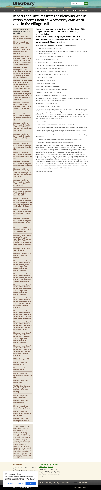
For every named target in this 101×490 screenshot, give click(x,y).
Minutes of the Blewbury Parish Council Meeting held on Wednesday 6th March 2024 (22, 212)
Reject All (20, 483)
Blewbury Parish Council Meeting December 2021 (21, 420)
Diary (28, 10)
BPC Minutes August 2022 (21, 359)
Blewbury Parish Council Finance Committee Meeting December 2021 (22, 413)
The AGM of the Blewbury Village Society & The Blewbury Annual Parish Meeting (21, 389)
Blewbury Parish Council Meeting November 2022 (21, 43)
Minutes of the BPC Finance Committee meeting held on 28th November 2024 (22, 230)
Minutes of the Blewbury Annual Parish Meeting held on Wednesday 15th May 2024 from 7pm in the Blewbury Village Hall (22, 95)
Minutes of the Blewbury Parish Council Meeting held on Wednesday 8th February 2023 (22, 221)
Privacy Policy (77, 487)
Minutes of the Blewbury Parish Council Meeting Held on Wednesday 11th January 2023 (22, 137)
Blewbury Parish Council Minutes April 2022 (20, 381)
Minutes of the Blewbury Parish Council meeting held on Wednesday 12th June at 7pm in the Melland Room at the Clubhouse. (22, 172)
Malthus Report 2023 (19, 444)
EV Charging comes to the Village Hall (49, 465)
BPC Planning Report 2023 (21, 433)
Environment (65, 10)
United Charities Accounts (20, 440)
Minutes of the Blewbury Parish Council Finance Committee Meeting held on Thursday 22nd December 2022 (22, 106)
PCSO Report (23, 457)
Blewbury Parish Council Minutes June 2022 (20, 369)
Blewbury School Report (20, 446)
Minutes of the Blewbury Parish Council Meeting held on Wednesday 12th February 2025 (22, 155)
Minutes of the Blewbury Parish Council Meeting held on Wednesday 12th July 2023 (22, 163)
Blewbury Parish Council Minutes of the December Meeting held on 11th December (21, 50)
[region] (20, 479)
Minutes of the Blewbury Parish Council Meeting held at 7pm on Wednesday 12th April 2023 (22, 116)
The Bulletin (83, 10)
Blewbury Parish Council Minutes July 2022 (20, 363)
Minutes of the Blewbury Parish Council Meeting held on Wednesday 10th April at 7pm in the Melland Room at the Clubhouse (22, 127)
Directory (49, 10)
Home (16, 10)
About (22, 10)
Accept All (30, 483)
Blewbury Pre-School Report (21, 448)
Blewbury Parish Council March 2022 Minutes (20, 396)
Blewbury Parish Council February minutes (20, 401)
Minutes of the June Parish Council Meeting (22, 249)
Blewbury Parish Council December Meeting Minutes (22, 37)
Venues (41, 10)
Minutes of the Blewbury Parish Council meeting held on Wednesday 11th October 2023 (22, 146)
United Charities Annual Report (21, 442)
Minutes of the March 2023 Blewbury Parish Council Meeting (22, 255)
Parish (75, 10)
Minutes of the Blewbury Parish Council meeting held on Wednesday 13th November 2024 (22, 183)
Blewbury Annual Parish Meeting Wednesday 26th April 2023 (21, 31)
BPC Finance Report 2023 (20, 431)
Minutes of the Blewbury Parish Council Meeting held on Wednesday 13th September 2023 (22, 192)
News (34, 10)
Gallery (56, 10)
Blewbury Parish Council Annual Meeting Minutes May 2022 (22, 375)
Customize (10, 483)
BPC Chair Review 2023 (21, 429)
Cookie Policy (85, 487)
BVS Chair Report (20, 429)
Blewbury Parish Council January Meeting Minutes (21, 407)
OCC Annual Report (21, 435)
